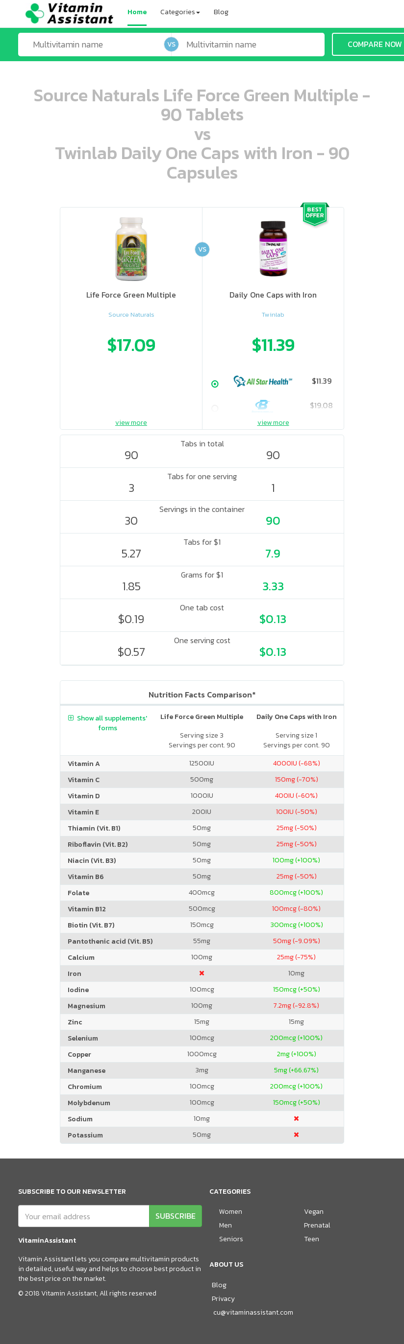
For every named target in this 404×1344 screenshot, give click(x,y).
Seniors (231, 1239)
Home (137, 12)
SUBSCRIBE (175, 1216)
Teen (311, 1239)
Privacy (223, 1299)
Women (230, 1211)
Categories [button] (180, 12)
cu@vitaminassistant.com (253, 1312)
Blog (221, 12)
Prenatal (317, 1225)
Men (225, 1225)
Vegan (314, 1211)
